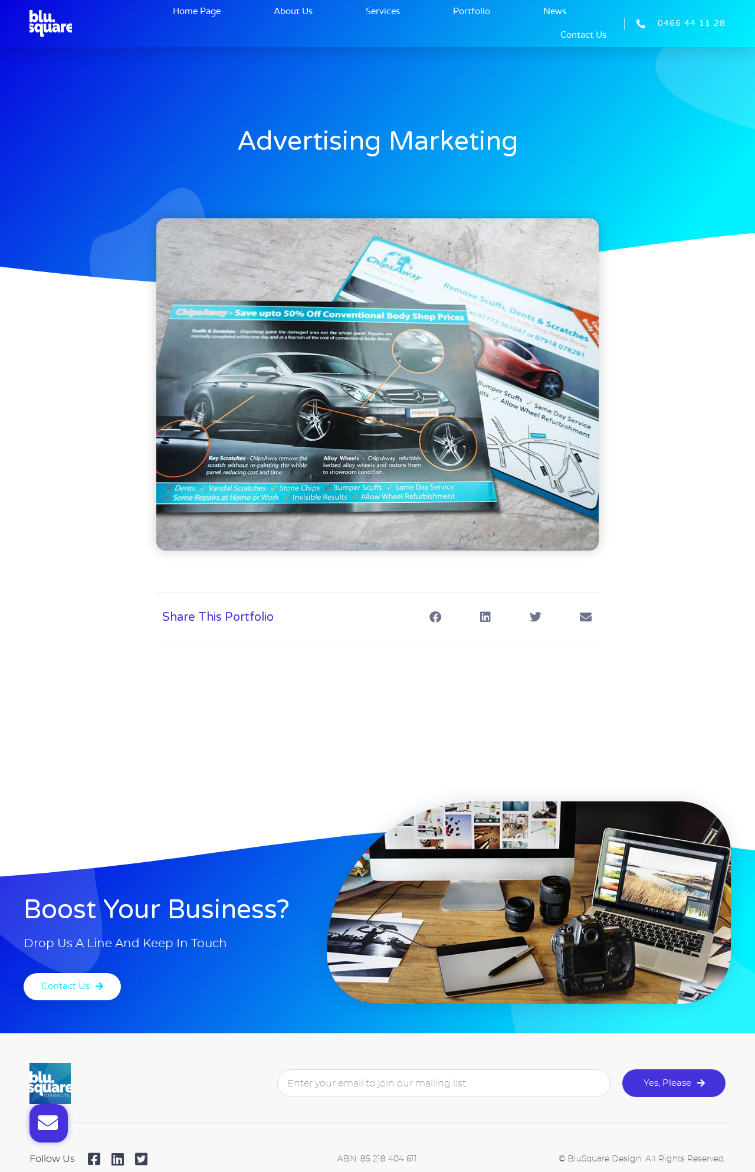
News (554, 11)
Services (383, 11)
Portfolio (471, 11)
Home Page (197, 11)
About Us (293, 11)
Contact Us (583, 35)
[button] (435, 617)
